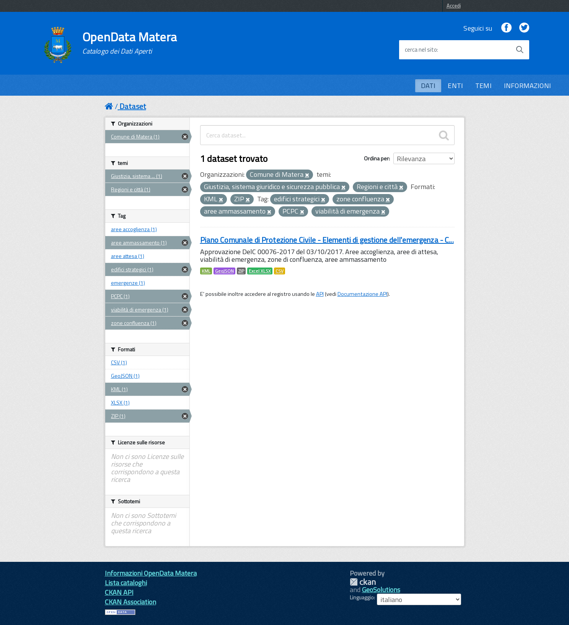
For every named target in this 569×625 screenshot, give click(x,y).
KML (206, 271)
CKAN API (119, 592)
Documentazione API (362, 294)
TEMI (483, 85)
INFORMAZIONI (527, 85)
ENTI (455, 85)
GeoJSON (224, 271)
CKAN (363, 582)
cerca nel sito (421, 50)
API (320, 294)
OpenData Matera (129, 43)
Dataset (132, 106)
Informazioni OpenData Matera (151, 573)
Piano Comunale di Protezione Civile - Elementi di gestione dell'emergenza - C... (327, 240)
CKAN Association (130, 602)
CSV (280, 271)
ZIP (241, 271)
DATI (428, 85)
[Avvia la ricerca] (519, 49)
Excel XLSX (260, 271)
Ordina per (376, 158)
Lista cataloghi (126, 583)
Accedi (454, 6)
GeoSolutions (381, 589)
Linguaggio (362, 597)
